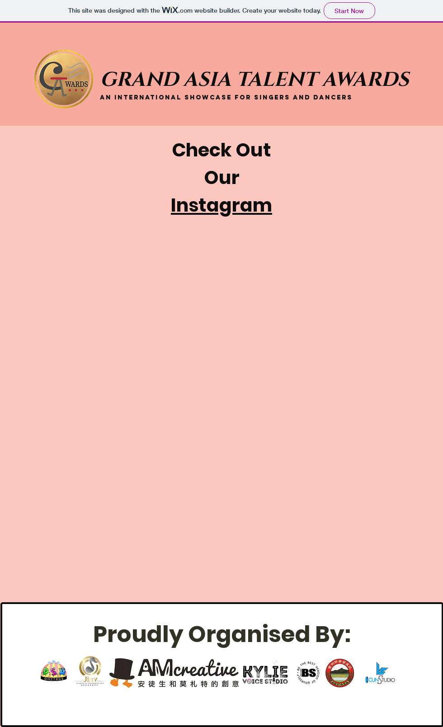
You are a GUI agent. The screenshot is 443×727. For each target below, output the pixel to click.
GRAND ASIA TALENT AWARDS (254, 79)
